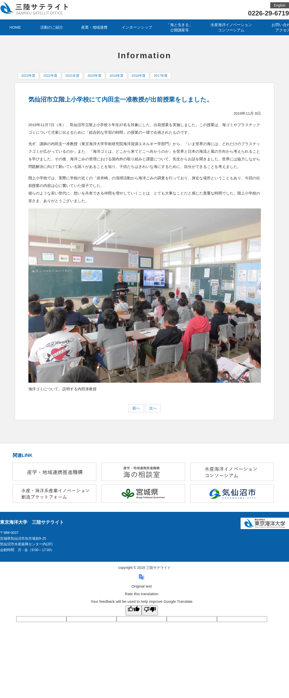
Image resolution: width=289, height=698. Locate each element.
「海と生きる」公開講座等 (179, 27)
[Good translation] (133, 610)
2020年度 (94, 75)
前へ (136, 408)
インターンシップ (137, 27)
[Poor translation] (150, 610)
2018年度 (139, 75)
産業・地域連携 (94, 27)
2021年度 (72, 75)
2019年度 (116, 75)
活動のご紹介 (51, 27)
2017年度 (161, 75)
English (279, 5)
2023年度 (28, 75)
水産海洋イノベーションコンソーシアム (231, 27)
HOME (15, 27)
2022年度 (50, 75)
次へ (153, 408)
